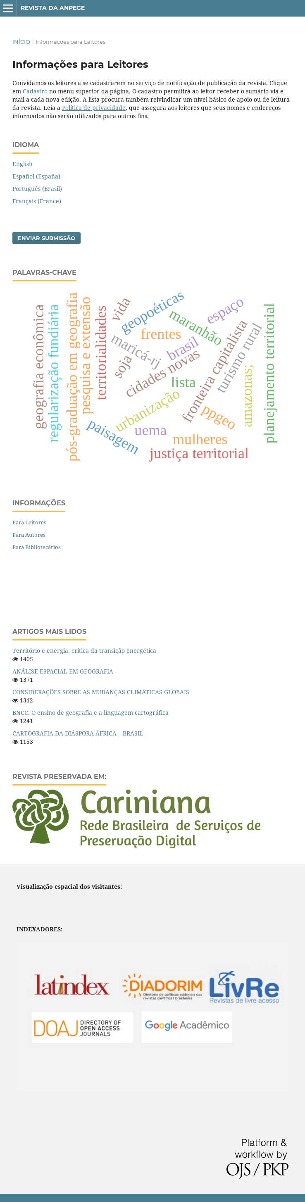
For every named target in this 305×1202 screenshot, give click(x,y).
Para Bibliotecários (36, 547)
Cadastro (35, 91)
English (22, 164)
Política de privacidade (94, 108)
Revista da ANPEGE (53, 8)
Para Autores (28, 534)
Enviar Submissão (46, 238)
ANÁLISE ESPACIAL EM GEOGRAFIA (62, 671)
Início (21, 41)
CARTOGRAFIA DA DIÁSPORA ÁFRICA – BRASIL (77, 733)
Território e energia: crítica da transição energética (84, 651)
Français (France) (36, 201)
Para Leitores (29, 522)
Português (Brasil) (37, 189)
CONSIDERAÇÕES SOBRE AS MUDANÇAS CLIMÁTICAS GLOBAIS (100, 692)
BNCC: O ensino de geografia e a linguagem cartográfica (90, 712)
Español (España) (36, 176)
